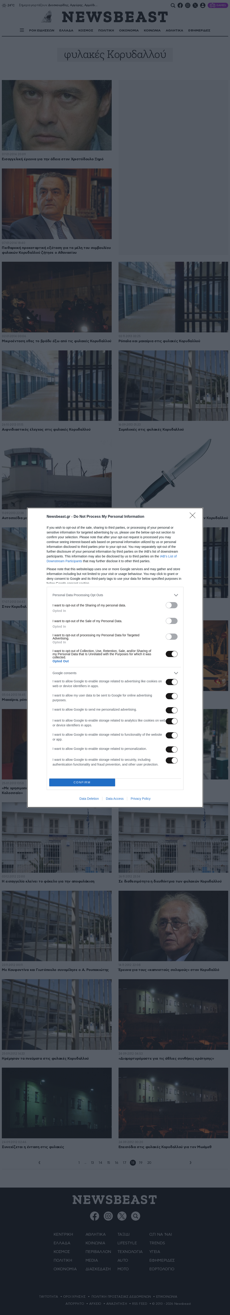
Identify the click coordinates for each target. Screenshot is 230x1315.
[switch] (172, 605)
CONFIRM (82, 782)
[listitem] (115, 595)
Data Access (115, 798)
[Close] (194, 517)
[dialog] (115, 657)
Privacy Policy (140, 798)
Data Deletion (89, 798)
